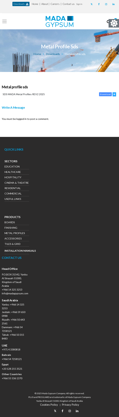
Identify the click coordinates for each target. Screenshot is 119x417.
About (44, 3)
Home (35, 3)
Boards (9, 222)
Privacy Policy (70, 404)
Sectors (10, 161)
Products (12, 217)
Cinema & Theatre (16, 183)
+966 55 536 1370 (12, 378)
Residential (12, 188)
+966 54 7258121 (12, 359)
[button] (79, 3)
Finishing (10, 228)
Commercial (13, 194)
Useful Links (12, 199)
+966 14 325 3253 (12, 289)
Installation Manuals (16, 250)
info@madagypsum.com (15, 293)
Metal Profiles (14, 233)
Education (12, 167)
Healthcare (12, 172)
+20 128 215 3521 (12, 368)
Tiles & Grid (12, 244)
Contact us (69, 3)
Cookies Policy (49, 404)
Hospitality (12, 177)
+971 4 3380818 (11, 349)
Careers (55, 3)
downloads (20, 4)
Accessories (13, 239)
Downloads (53, 54)
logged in (21, 118)
